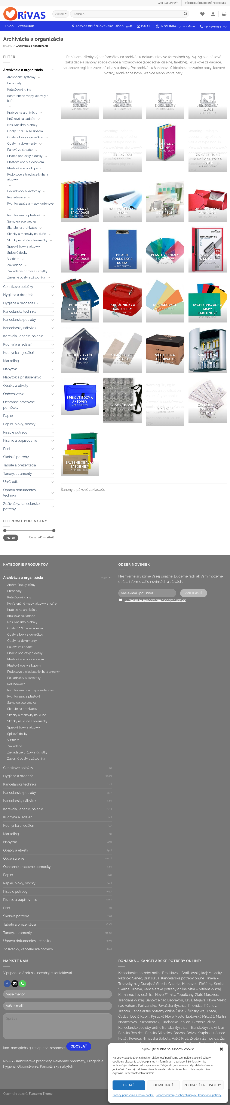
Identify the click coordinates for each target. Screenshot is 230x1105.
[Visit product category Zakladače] (80, 142)
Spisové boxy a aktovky (23, 246)
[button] (221, 1049)
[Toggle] (52, 69)
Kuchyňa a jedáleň (17, 344)
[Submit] (185, 14)
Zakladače (14, 265)
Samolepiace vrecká (21, 221)
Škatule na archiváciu (22, 227)
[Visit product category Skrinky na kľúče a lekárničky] (207, 350)
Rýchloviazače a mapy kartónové (30, 203)
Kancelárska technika (19, 311)
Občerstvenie (13, 394)
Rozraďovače (16, 197)
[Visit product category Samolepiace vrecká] (122, 350)
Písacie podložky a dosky (25, 156)
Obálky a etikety (15, 386)
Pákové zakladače (20, 149)
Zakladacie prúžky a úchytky (27, 271)
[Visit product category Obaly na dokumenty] (165, 100)
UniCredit (10, 482)
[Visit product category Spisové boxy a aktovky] (80, 396)
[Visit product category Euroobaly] (122, 147)
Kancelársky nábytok (19, 328)
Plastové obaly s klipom (24, 168)
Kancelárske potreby (19, 320)
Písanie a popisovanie (20, 440)
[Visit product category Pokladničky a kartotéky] (122, 299)
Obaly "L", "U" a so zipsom (25, 131)
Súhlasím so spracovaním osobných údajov (155, 600)
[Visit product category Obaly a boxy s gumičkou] (207, 199)
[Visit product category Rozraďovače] (165, 299)
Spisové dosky (17, 252)
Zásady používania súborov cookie (133, 1095)
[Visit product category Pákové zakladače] (80, 249)
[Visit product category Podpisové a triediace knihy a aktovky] (80, 299)
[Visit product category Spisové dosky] (122, 400)
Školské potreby (16, 457)
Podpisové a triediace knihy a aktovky (27, 177)
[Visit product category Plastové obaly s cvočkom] (165, 249)
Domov (7, 46)
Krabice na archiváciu (22, 112)
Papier (8, 416)
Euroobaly (14, 83)
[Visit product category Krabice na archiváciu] (122, 100)
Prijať (128, 1085)
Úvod (9, 26)
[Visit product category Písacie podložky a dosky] (122, 249)
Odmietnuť (163, 1085)
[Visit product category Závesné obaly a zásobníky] (80, 453)
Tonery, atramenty (17, 474)
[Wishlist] (202, 14)
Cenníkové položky (18, 287)
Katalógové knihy (19, 89)
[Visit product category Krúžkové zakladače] (80, 199)
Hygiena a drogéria (18, 295)
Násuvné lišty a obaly (22, 125)
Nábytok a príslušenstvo (22, 377)
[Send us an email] (14, 983)
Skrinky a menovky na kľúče (26, 234)
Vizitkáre (13, 259)
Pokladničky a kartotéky (24, 191)
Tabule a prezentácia (19, 465)
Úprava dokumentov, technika (20, 493)
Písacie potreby (15, 432)
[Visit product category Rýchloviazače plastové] (80, 350)
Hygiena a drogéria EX (21, 303)
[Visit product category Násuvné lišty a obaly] (122, 199)
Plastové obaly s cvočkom (25, 162)
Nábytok (10, 369)
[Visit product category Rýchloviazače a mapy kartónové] (207, 299)
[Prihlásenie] (213, 14)
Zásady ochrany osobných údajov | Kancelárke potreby (188, 1095)
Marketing (11, 361)
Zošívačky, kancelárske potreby (21, 506)
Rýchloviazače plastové (23, 215)
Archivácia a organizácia (23, 70)
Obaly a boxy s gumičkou (25, 137)
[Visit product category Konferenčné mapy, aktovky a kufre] (207, 147)
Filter (10, 537)
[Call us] (22, 983)
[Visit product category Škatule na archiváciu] (165, 350)
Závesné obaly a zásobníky (26, 277)
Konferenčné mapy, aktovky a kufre (28, 98)
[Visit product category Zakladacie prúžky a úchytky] (207, 400)
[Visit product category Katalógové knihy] (165, 142)
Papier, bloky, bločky (19, 424)
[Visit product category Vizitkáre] (165, 401)
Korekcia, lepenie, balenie (23, 336)
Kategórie (26, 26)
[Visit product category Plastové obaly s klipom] (207, 249)
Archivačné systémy (21, 77)
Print (6, 449)
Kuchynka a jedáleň (18, 353)
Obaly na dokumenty (22, 143)
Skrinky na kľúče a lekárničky (27, 240)
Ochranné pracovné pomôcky (19, 405)
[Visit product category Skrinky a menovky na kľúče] (207, 100)
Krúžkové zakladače (21, 118)
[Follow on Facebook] (7, 983)
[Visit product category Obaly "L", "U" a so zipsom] (165, 199)
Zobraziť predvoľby (202, 1085)
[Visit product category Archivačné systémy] (80, 100)
